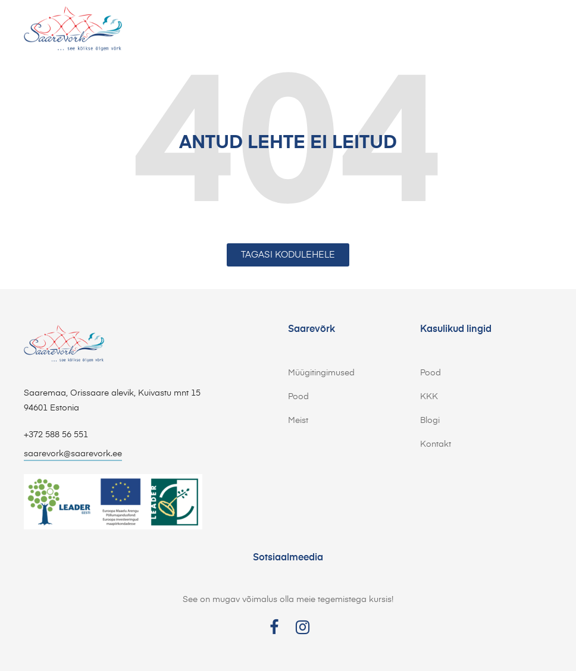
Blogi (430, 420)
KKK (429, 397)
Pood (298, 397)
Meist (298, 420)
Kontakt (435, 444)
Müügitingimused (321, 373)
